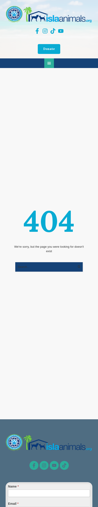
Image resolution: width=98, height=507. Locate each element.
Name (13, 486)
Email (13, 503)
